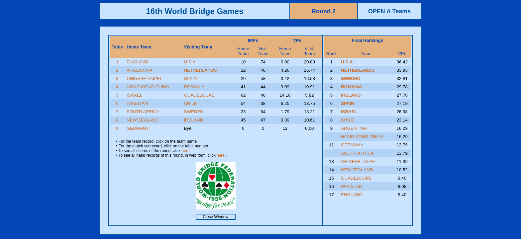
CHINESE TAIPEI (144, 78)
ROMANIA (194, 86)
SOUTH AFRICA (143, 111)
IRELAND (193, 120)
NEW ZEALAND (142, 120)
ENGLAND (137, 61)
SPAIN (190, 78)
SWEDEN (193, 111)
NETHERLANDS (200, 70)
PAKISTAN (137, 103)
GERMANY (138, 128)
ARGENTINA (140, 70)
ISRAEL (134, 95)
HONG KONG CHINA (148, 86)
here (186, 150)
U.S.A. (190, 61)
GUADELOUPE (199, 95)
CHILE (190, 103)
